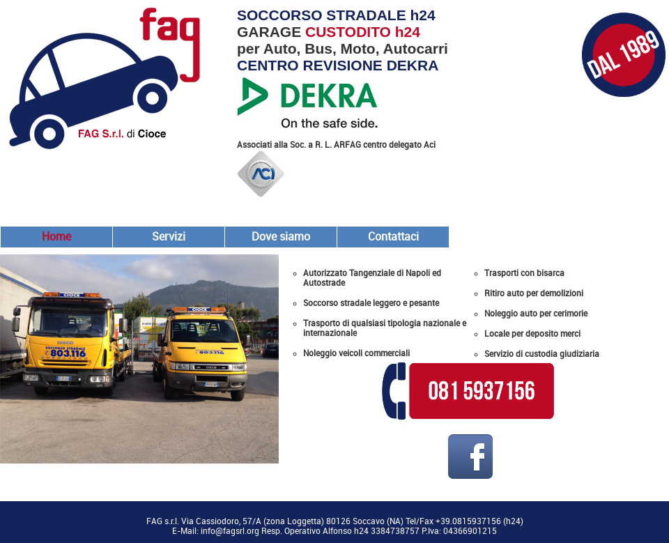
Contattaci (393, 236)
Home (56, 236)
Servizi (168, 236)
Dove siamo (281, 236)
